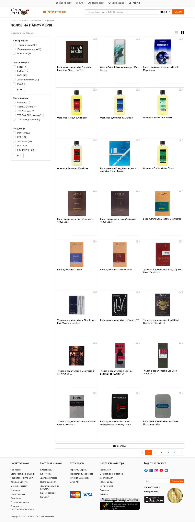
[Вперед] (181, 452)
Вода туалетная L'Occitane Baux (116, 269)
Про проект (16, 470)
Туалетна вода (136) (27, 45)
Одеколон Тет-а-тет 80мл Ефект (73, 168)
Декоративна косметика (111, 474)
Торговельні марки (20, 502)
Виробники (16, 498)
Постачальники (18, 494)
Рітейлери (15, 490)
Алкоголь (104, 490)
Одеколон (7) (24, 53)
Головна (14, 20)
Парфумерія (49, 20)
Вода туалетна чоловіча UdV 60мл (119, 320)
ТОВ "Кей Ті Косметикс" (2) (30, 115)
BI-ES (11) (22, 75)
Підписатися (177, 481)
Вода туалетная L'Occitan (69, 269)
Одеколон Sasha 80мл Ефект (157, 117)
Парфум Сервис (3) (26, 106)
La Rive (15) (22, 71)
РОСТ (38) (22, 137)
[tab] (55, 12)
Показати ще (119, 446)
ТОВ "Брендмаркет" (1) (28, 119)
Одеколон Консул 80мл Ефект (72, 117)
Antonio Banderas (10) (28, 79)
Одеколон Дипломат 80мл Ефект (116, 117)
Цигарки (104, 494)
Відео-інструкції (48, 493)
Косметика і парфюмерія (30, 20)
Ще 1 (18, 155)
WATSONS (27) (24, 141)
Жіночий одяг (106, 478)
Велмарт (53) (23, 133)
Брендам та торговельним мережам (22, 507)
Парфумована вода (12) (29, 49)
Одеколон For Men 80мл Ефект (158, 168)
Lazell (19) (22, 67)
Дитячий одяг (106, 486)
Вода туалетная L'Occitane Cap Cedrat (162, 219)
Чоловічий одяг (107, 482)
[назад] (142, 452)
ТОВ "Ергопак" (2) (26, 111)
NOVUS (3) (22, 145)
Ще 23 (19, 89)
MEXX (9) (21, 84)
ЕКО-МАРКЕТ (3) (25, 150)
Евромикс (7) (23, 102)
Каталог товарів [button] (54, 12)
